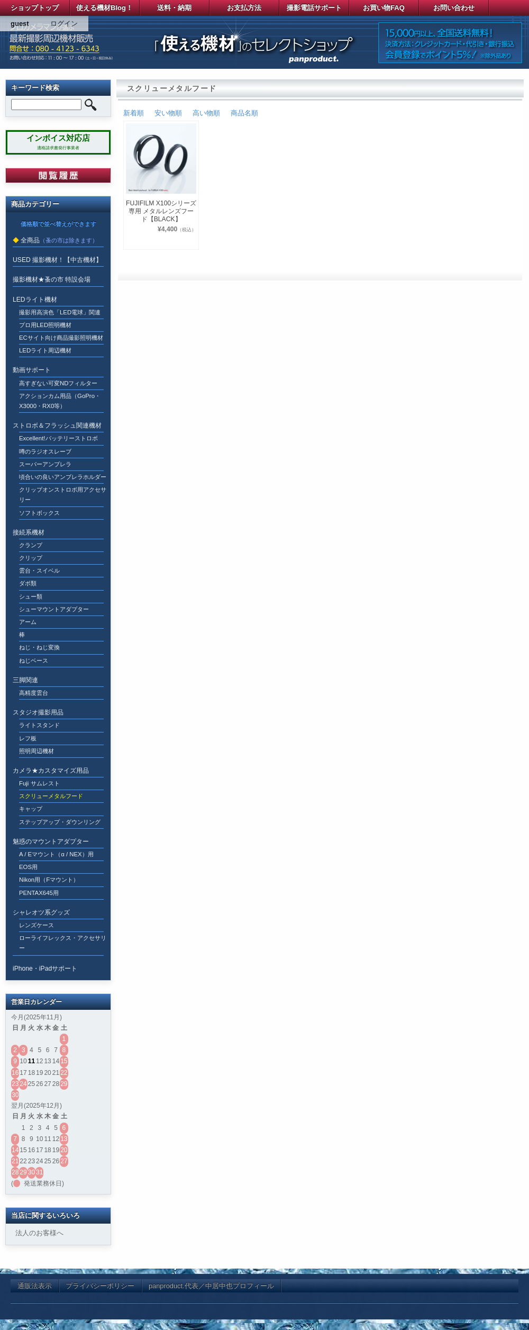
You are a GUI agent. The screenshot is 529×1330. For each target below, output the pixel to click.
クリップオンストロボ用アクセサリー (62, 494)
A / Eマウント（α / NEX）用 (56, 854)
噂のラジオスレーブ (45, 451)
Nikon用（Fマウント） (49, 879)
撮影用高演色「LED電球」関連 (60, 312)
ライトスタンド (39, 725)
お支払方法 (244, 8)
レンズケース (36, 925)
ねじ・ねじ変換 (39, 647)
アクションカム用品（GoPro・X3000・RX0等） (60, 401)
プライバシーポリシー (100, 1286)
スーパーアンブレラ (45, 464)
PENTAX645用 (39, 893)
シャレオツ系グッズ (41, 912)
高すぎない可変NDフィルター (58, 383)
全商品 (30, 240)
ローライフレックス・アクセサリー (62, 943)
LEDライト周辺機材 (45, 350)
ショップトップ (35, 8)
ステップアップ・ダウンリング (60, 822)
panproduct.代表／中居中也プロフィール (211, 1286)
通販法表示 (34, 1286)
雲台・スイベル (39, 570)
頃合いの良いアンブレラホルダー (62, 477)
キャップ (30, 809)
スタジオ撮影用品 (38, 712)
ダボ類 (28, 583)
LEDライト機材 (35, 299)
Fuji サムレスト (39, 783)
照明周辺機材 (36, 751)
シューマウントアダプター (54, 609)
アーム (28, 622)
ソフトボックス (39, 513)
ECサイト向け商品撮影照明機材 (61, 337)
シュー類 (30, 596)
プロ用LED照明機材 (45, 325)
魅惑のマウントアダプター (51, 841)
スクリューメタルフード (51, 796)
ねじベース (33, 660)
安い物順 (168, 113)
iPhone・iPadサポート (45, 968)
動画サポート (32, 370)
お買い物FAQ (384, 8)
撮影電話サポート (314, 8)
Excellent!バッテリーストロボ (58, 438)
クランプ (30, 545)
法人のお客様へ (39, 1233)
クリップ (30, 558)
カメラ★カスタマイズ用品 (51, 770)
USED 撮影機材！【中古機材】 (57, 260)
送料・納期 (174, 8)
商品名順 (244, 113)
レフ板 (28, 738)
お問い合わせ (454, 8)
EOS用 (28, 867)
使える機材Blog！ (104, 8)
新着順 (133, 113)
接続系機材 (28, 532)
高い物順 (206, 113)
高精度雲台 (33, 693)
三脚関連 (25, 680)
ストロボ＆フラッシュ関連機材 (57, 425)
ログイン (64, 24)
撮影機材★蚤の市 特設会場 (51, 279)
